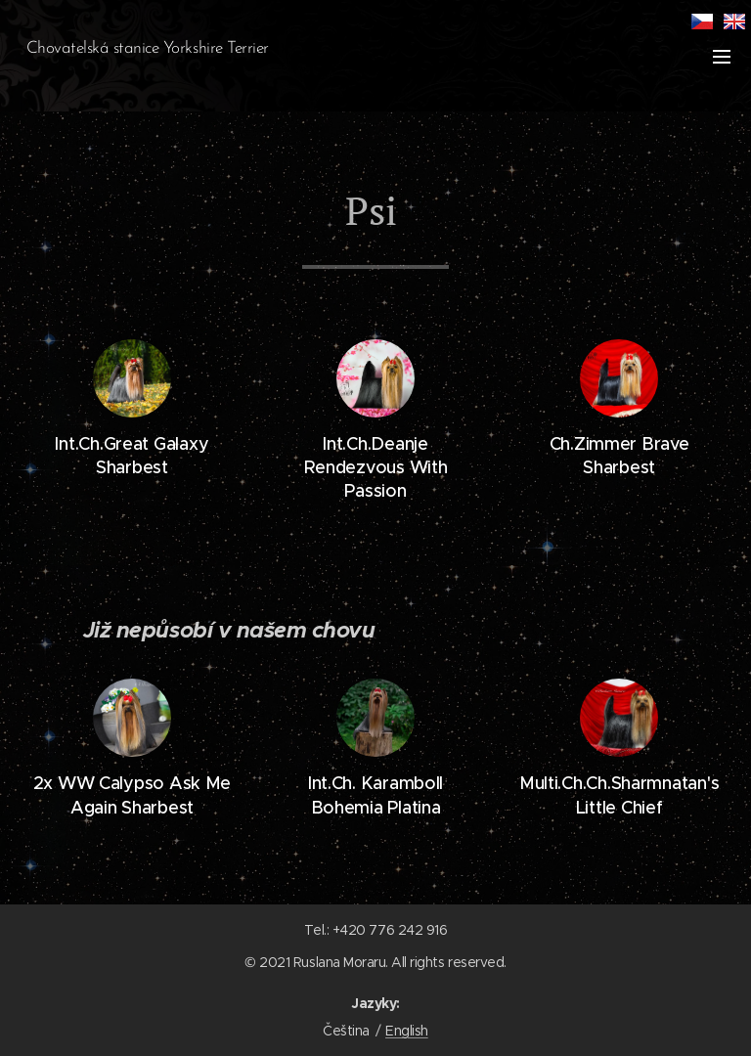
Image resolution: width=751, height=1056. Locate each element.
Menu (721, 57)
